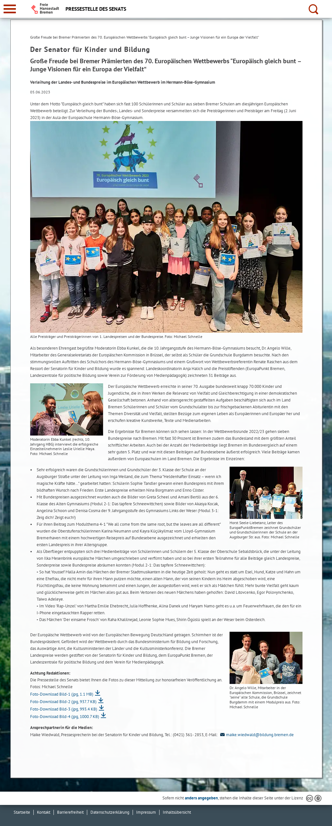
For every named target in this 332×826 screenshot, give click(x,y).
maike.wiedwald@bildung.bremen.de (256, 734)
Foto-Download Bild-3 (63, 709)
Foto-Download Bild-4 (64, 716)
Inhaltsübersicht (177, 812)
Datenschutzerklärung (109, 812)
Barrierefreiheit (70, 812)
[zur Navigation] (9, 9)
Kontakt (43, 812)
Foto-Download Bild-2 (63, 701)
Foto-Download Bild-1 (61, 694)
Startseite (22, 812)
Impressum (146, 812)
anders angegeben (201, 798)
